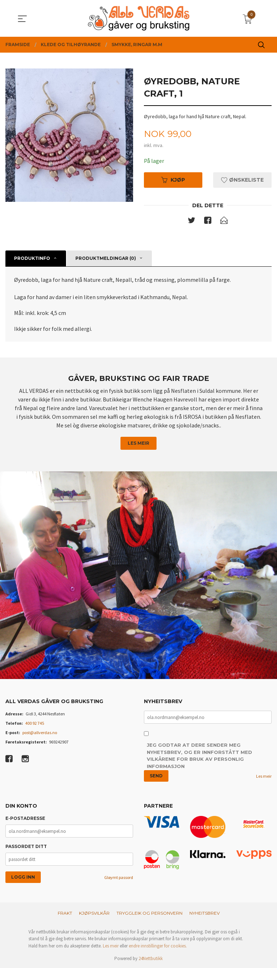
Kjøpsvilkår (94, 913)
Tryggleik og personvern (149, 913)
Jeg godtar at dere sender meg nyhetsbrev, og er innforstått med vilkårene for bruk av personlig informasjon (199, 755)
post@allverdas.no (39, 732)
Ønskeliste (242, 180)
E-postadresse (25, 818)
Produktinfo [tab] (32, 258)
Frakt (65, 913)
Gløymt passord (118, 877)
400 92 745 (34, 723)
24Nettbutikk (150, 958)
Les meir (138, 443)
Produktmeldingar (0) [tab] (105, 258)
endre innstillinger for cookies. (158, 946)
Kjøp (173, 180)
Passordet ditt (26, 846)
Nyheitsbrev (204, 913)
